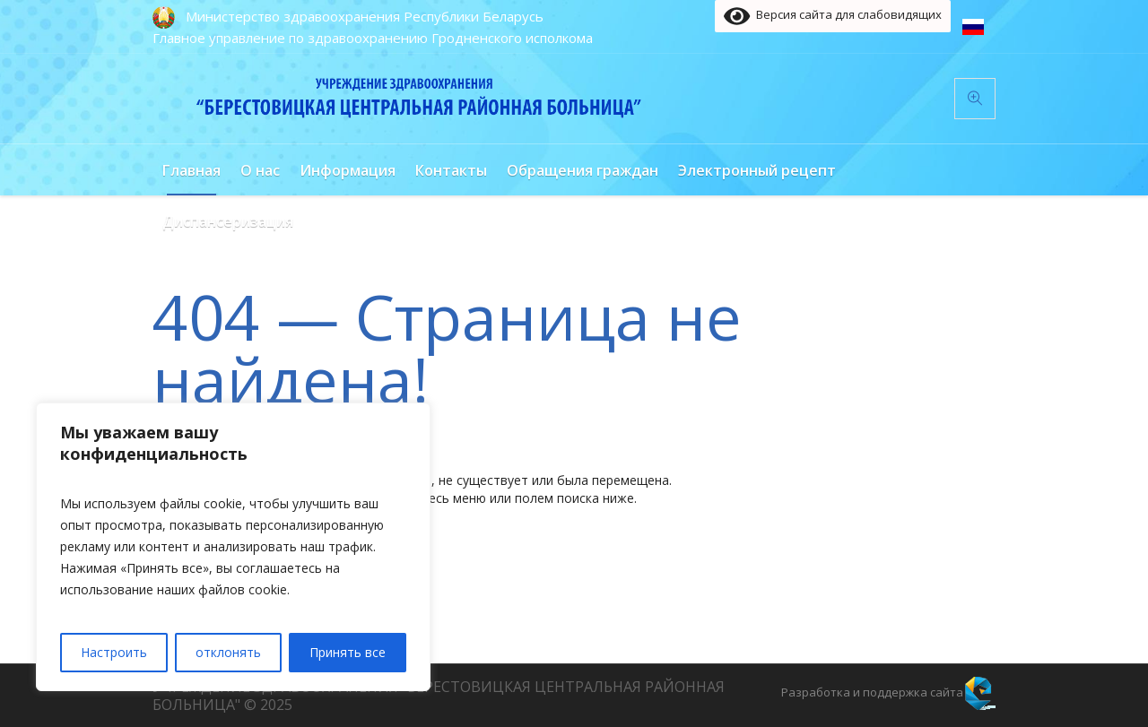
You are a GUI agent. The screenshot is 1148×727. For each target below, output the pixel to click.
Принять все (347, 652)
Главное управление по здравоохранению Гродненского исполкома (372, 38)
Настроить (114, 652)
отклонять (228, 652)
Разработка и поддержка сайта (872, 692)
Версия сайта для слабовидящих (833, 16)
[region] (233, 546)
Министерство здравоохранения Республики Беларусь (365, 16)
